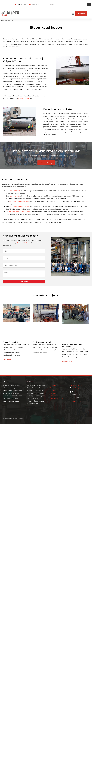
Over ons (53, 393)
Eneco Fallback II (10, 342)
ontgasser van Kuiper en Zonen (20, 212)
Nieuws (53, 396)
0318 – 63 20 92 (22, 243)
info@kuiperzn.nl (78, 388)
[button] (72, 13)
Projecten (53, 390)
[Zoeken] (89, 4)
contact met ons (24, 98)
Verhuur (53, 388)
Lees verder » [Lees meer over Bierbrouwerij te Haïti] (37, 357)
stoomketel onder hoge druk (19, 206)
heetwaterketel (14, 196)
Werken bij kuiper (56, 398)
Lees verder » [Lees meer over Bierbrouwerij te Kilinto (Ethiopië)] (67, 361)
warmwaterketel (15, 191)
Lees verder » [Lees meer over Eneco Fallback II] (7, 359)
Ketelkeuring (55, 385)
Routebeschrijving (76, 401)
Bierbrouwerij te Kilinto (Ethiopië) (72, 345)
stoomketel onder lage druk (19, 201)
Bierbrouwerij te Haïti (42, 342)
